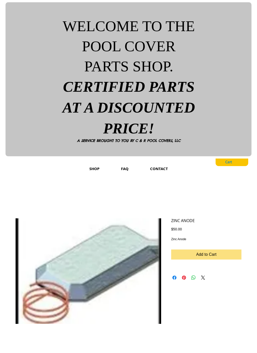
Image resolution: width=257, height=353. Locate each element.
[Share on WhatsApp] (193, 278)
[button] (232, 162)
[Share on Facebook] (174, 278)
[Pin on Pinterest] (184, 278)
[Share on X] (203, 278)
